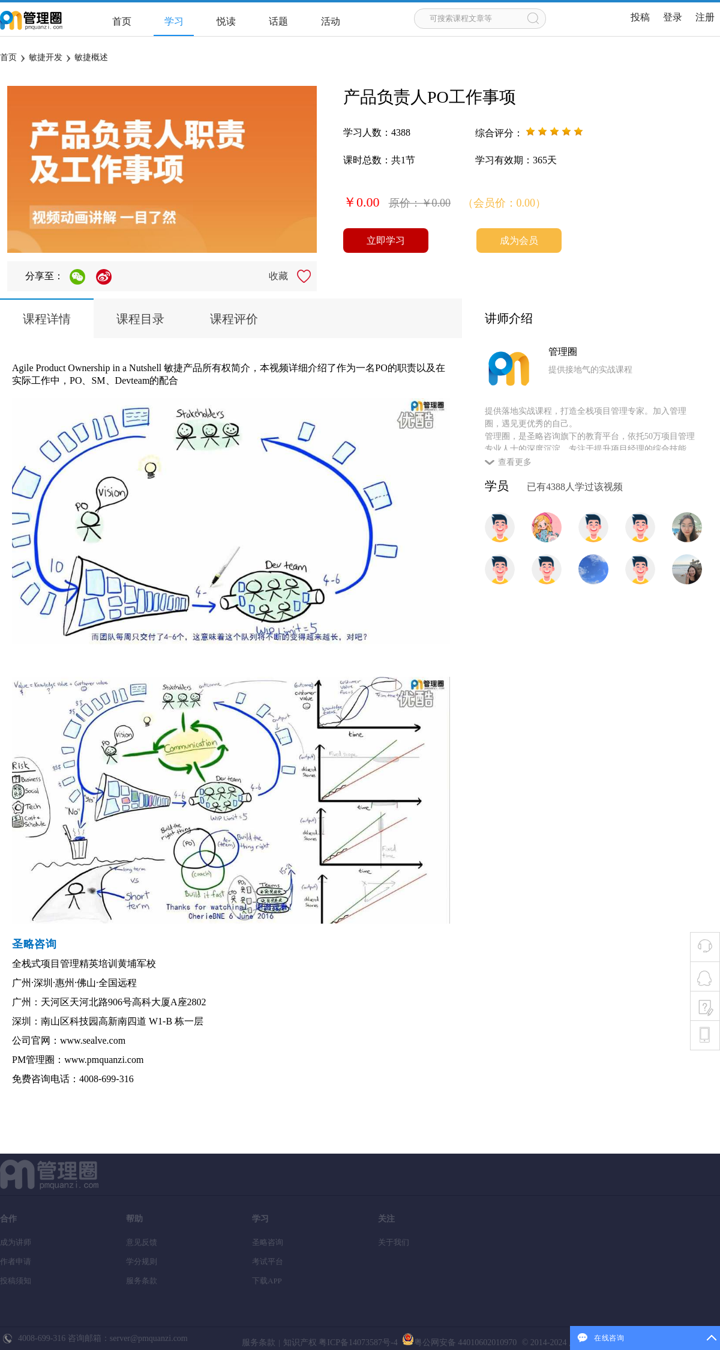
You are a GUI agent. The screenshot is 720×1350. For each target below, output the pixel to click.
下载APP (267, 1280)
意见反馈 (141, 1242)
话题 (278, 21)
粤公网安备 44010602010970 (458, 1342)
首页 (121, 21)
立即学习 (386, 240)
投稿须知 (15, 1280)
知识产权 (300, 1342)
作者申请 (15, 1261)
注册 (705, 17)
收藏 (278, 276)
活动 (330, 21)
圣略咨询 (267, 1242)
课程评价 (234, 318)
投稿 (640, 17)
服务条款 (141, 1280)
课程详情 (47, 318)
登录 (672, 17)
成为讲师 (15, 1242)
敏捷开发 (45, 57)
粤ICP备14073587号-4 (357, 1342)
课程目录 (140, 318)
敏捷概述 (91, 57)
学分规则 (141, 1261)
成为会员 (519, 240)
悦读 (226, 21)
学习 (174, 21)
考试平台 (267, 1261)
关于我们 (393, 1242)
